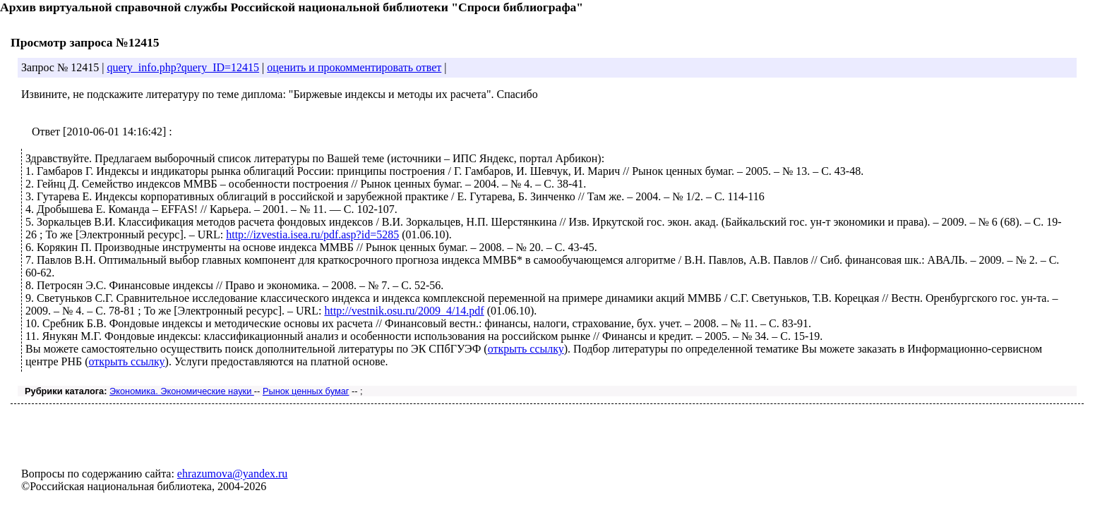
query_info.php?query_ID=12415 (183, 67)
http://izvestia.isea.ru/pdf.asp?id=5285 (312, 234)
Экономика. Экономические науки (181, 391)
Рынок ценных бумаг (306, 391)
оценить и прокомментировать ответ (354, 67)
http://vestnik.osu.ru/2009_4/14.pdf (404, 311)
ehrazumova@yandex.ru (232, 474)
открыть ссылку (526, 349)
